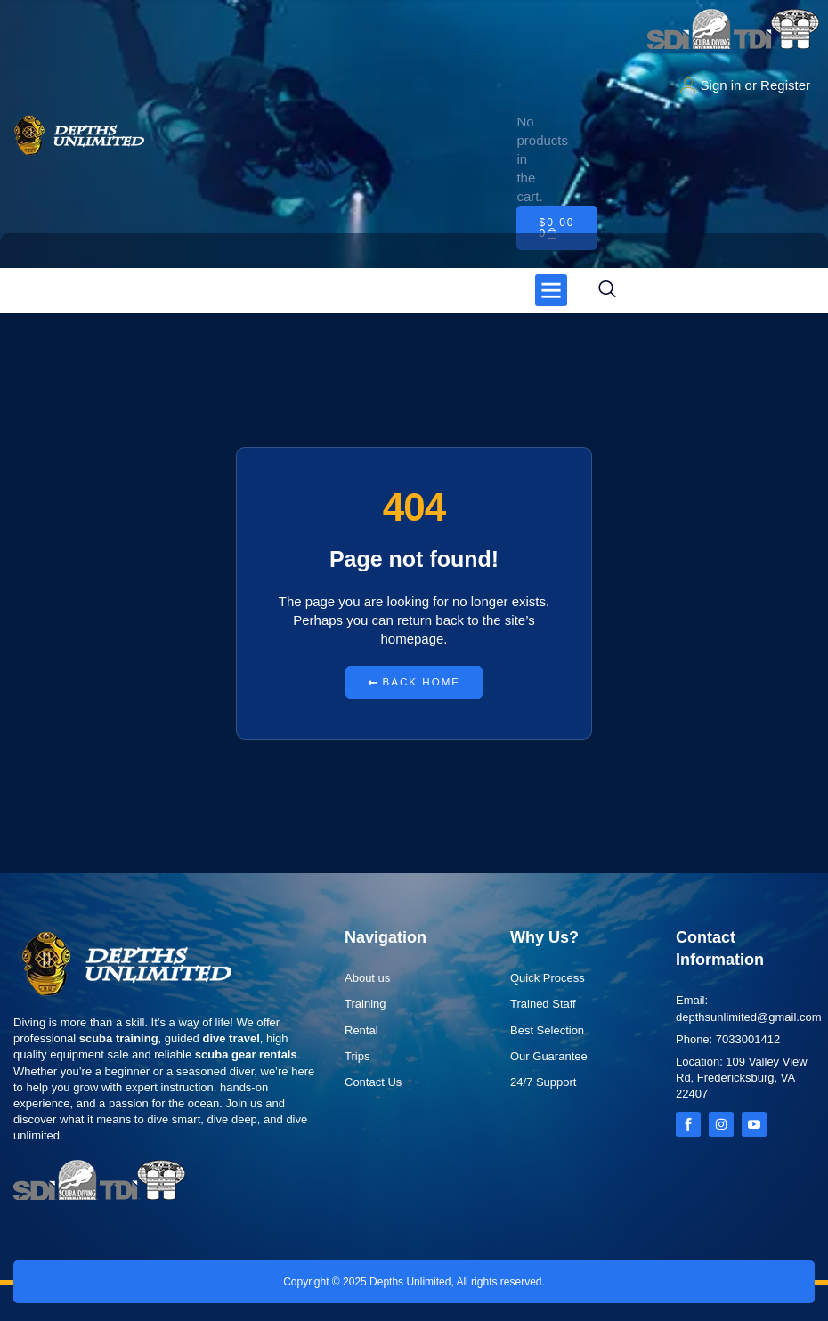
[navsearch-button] (607, 290)
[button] (551, 290)
